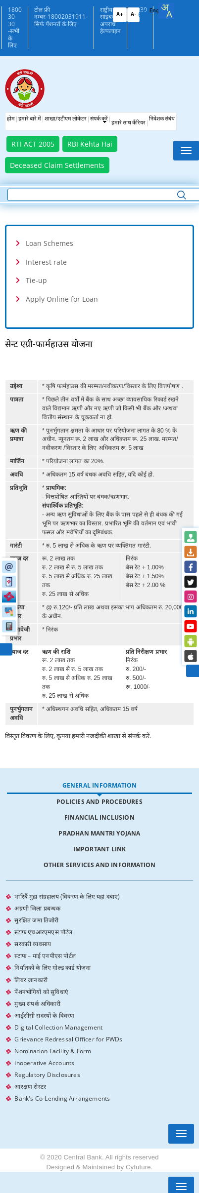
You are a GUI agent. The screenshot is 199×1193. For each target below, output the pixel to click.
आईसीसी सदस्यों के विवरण (44, 1004)
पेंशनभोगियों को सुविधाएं (41, 983)
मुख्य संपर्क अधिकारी (37, 994)
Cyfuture (138, 1149)
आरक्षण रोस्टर (30, 1070)
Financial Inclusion (99, 817)
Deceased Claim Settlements (57, 165)
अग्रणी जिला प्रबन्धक (37, 907)
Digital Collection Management (58, 1015)
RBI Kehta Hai (89, 144)
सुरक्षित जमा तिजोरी (36, 918)
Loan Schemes (49, 243)
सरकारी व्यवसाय (32, 939)
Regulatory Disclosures (47, 1059)
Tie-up (36, 280)
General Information (99, 785)
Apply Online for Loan (62, 299)
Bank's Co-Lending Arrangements (62, 1080)
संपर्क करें (99, 119)
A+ (119, 14)
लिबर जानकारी (31, 972)
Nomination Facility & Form (52, 1037)
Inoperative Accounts (44, 1048)
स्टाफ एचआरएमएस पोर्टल (43, 928)
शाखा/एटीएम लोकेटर (66, 119)
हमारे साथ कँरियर (128, 123)
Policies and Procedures (99, 801)
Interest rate (46, 262)
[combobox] (166, 11)
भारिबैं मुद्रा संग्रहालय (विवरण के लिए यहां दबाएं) (67, 896)
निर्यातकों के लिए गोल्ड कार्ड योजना (52, 961)
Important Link (99, 849)
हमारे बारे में (29, 119)
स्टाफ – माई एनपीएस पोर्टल (45, 950)
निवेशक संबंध (162, 119)
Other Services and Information (100, 865)
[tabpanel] (99, 988)
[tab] (99, 243)
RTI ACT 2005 (32, 144)
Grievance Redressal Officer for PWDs (68, 1026)
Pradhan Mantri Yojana (99, 833)
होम (11, 119)
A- (133, 14)
